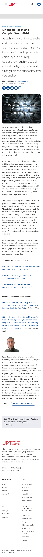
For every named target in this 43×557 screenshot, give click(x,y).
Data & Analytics (27, 519)
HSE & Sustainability (28, 525)
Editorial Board (7, 514)
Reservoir (25, 540)
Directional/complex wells (11, 26)
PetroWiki (25, 494)
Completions (26, 515)
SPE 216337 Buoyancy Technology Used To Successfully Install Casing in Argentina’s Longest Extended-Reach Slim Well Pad (20, 305)
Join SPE (4, 484)
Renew (4, 491)
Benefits (5, 487)
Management (26, 528)
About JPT (5, 511)
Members (6, 480)
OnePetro (25, 491)
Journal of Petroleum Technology (13, 83)
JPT (4, 506)
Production (25, 537)
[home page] (14, 4)
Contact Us (5, 494)
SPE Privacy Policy (27, 500)
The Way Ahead (27, 497)
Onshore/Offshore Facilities (28, 532)
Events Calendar (27, 484)
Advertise (5, 517)
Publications (25, 487)
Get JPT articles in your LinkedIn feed (19, 419)
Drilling (24, 522)
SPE (23, 480)
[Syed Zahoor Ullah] (22, 81)
